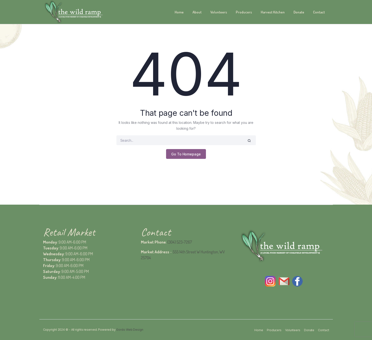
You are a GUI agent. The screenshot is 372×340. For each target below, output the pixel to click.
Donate (298, 12)
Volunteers (218, 12)
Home (179, 12)
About (197, 12)
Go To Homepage (186, 154)
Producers (244, 12)
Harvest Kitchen (273, 12)
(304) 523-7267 (179, 242)
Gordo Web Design (129, 329)
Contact (319, 12)
